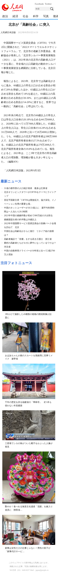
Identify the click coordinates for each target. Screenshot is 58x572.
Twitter (48, 4)
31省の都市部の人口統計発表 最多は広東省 (25, 188)
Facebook (39, 4)
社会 (25, 16)
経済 (15, 16)
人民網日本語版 (8, 32)
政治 (5, 16)
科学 (36, 16)
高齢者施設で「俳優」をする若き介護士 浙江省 (28, 239)
